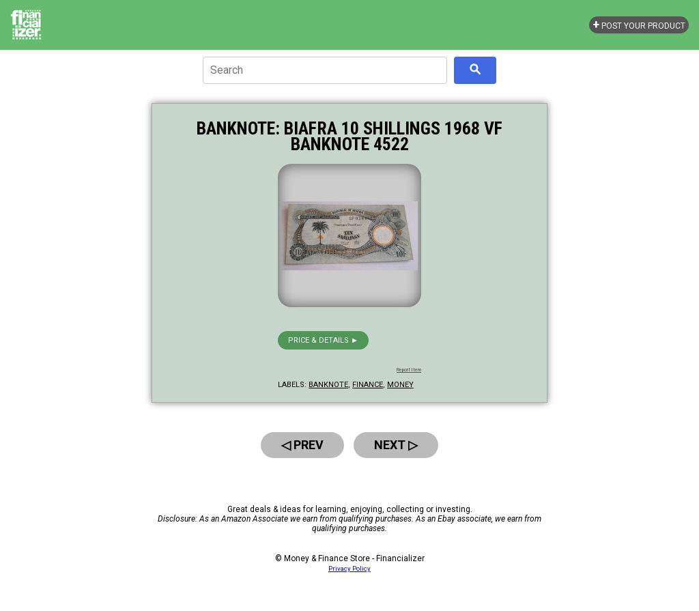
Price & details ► (323, 340)
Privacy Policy (349, 568)
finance (367, 384)
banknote (328, 384)
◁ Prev (302, 445)
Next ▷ (396, 445)
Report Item (409, 370)
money (400, 384)
